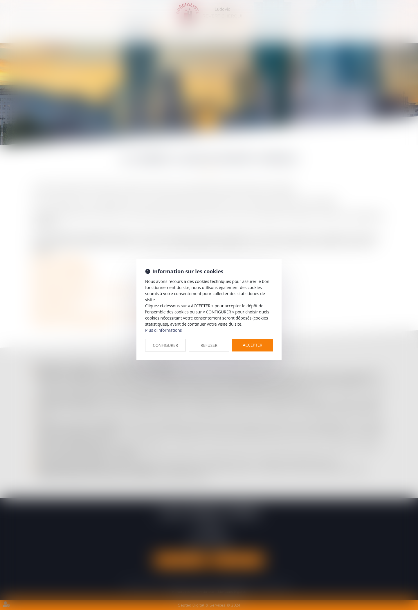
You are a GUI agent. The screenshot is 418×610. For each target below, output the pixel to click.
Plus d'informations (163, 330)
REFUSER (209, 345)
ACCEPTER (252, 345)
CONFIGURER (165, 345)
